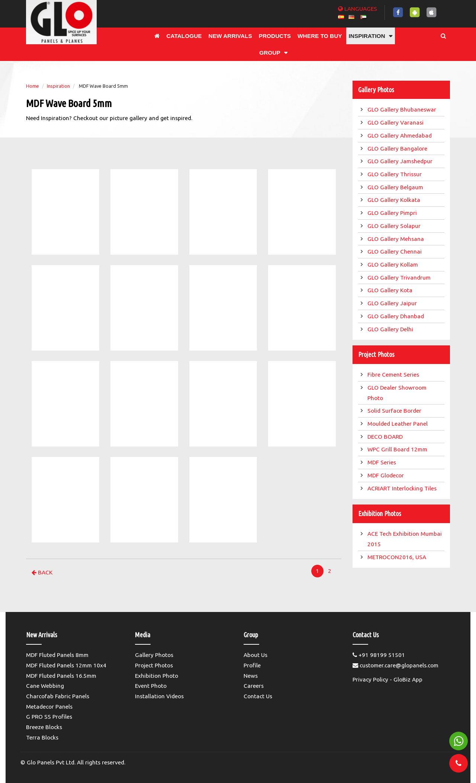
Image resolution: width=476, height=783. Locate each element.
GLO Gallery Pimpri (392, 213)
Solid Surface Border (395, 410)
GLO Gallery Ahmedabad (400, 135)
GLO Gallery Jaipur (392, 303)
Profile (252, 665)
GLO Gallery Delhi (391, 329)
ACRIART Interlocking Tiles (402, 488)
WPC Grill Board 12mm (398, 449)
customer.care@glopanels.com (395, 665)
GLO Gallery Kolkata (394, 200)
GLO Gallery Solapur (394, 226)
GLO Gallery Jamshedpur (400, 161)
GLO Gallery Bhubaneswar (402, 109)
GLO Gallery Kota (390, 290)
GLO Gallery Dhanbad (396, 316)
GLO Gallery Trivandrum (399, 277)
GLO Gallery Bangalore (398, 148)
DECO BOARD (385, 437)
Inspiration (58, 85)
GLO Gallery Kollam (393, 264)
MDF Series (382, 462)
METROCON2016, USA (397, 557)
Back (42, 572)
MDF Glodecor (386, 475)
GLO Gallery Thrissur (395, 174)
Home (32, 85)
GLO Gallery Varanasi (396, 122)
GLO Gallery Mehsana (396, 239)
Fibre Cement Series (394, 374)
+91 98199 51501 (379, 655)
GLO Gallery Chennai (395, 251)
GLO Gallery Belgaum (396, 187)
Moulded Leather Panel (398, 423)
